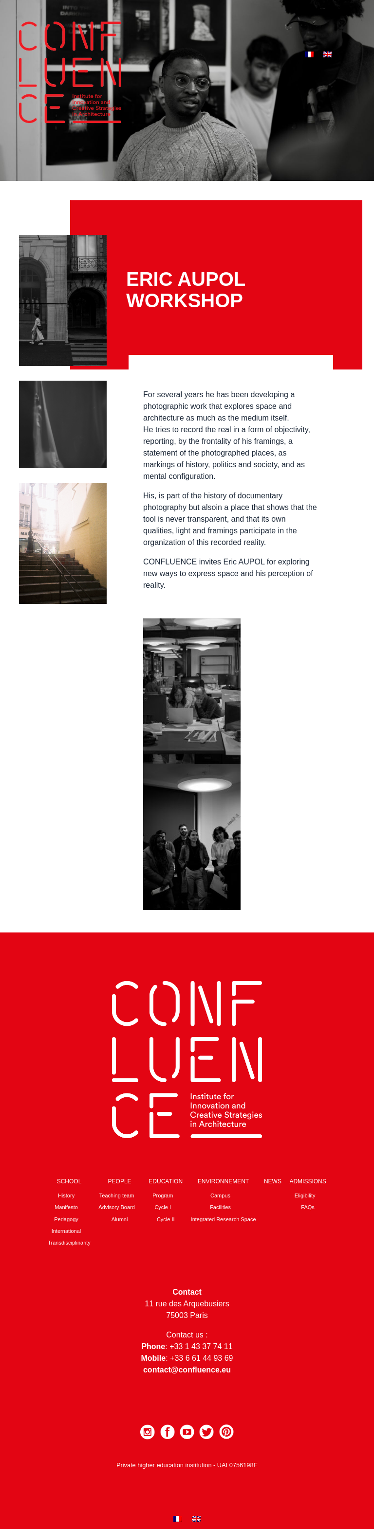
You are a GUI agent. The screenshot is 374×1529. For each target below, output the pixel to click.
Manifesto (66, 1207)
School (69, 1181)
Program (162, 1195)
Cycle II (166, 1219)
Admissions (307, 1181)
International (66, 1231)
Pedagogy (66, 1219)
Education (166, 1181)
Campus (220, 1195)
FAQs (308, 1207)
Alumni (120, 1219)
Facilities (220, 1207)
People (119, 1181)
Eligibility (305, 1195)
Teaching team (116, 1195)
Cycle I (162, 1207)
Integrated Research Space (223, 1219)
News (272, 1181)
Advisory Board (116, 1207)
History (66, 1195)
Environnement (223, 1181)
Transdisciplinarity (69, 1243)
